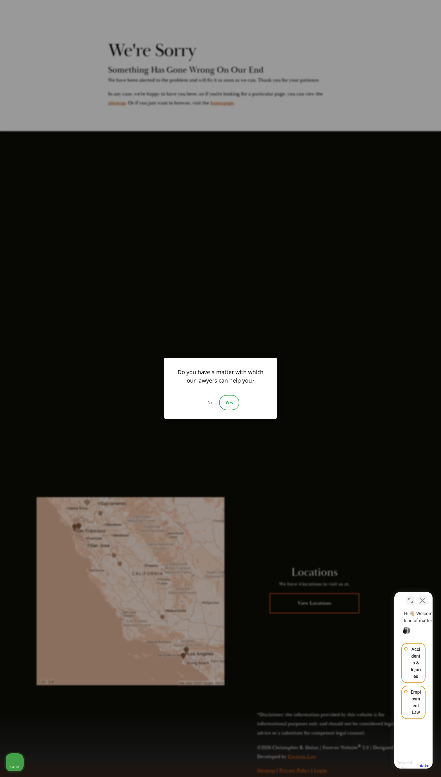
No (210, 402)
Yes (229, 402)
